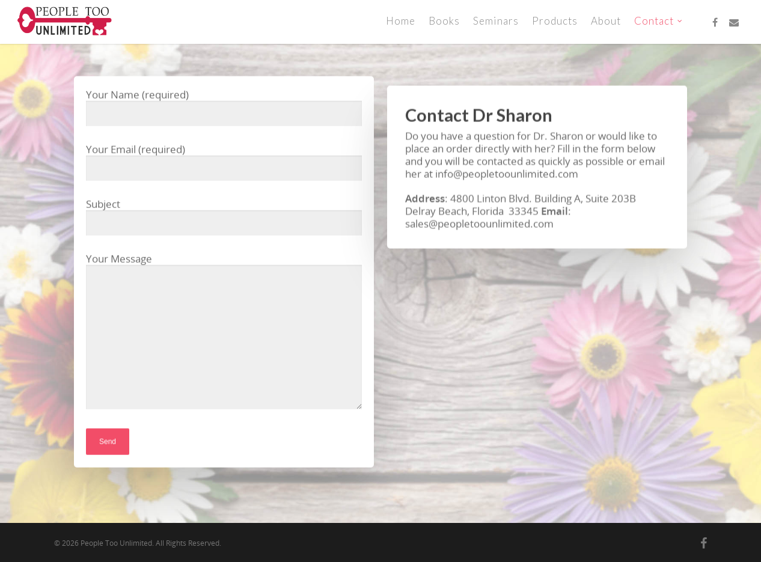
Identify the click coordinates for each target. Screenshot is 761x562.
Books (444, 20)
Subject (224, 218)
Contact (658, 21)
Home (400, 20)
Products (555, 20)
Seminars (496, 20)
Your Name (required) (224, 109)
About (606, 20)
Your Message (224, 334)
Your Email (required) (224, 163)
